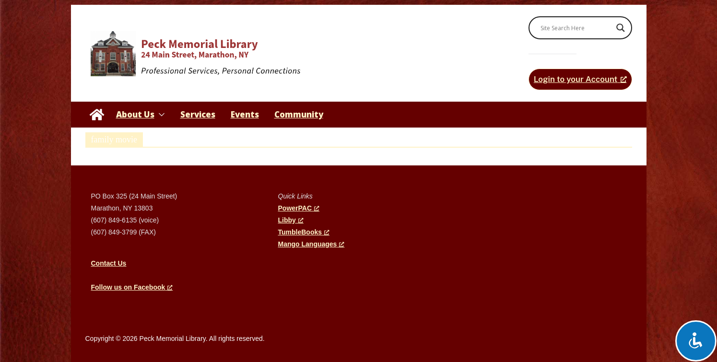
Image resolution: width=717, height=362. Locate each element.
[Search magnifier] (620, 28)
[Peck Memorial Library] (96, 114)
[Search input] (576, 28)
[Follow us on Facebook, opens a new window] (132, 287)
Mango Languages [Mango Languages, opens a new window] (311, 244)
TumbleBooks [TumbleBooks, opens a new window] (304, 232)
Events (245, 114)
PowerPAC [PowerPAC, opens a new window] (299, 208)
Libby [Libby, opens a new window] (291, 220)
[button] (159, 114)
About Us (135, 114)
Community (298, 114)
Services (197, 114)
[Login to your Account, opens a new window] (580, 79)
